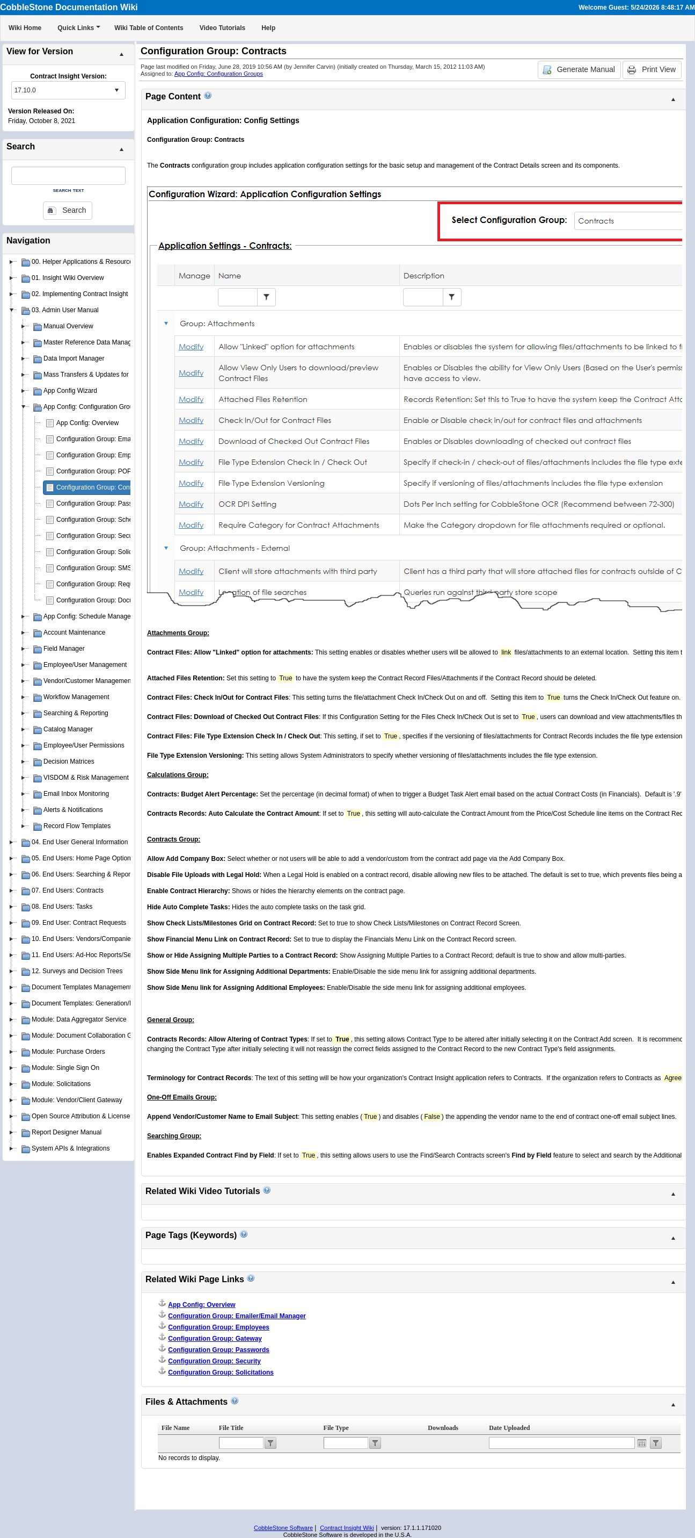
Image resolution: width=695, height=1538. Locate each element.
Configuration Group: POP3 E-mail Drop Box (120, 471)
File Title (231, 1428)
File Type (336, 1428)
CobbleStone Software (283, 1528)
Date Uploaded (509, 1428)
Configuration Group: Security (98, 536)
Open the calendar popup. (642, 1443)
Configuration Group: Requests (100, 584)
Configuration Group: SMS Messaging (110, 568)
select (116, 90)
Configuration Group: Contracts (100, 487)
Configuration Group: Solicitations (104, 552)
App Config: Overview (87, 423)
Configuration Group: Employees (103, 455)
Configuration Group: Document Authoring (116, 600)
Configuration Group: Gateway (215, 1338)
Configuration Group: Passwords (102, 503)
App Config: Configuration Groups (218, 73)
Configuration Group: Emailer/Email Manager (120, 439)
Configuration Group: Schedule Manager (114, 519)
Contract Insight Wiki (347, 1528)
